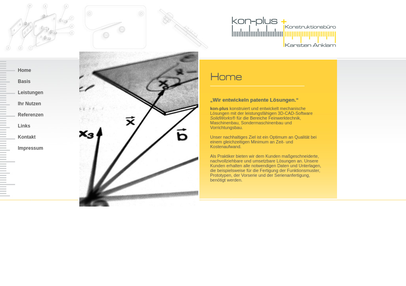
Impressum (30, 148)
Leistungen (30, 92)
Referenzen (31, 115)
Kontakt (27, 137)
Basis (24, 81)
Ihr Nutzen (29, 103)
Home (24, 70)
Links (24, 126)
